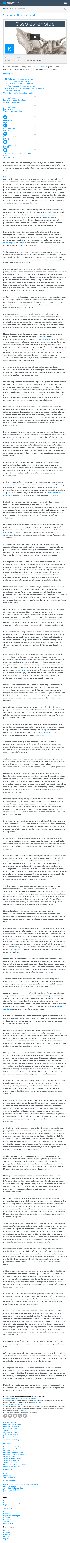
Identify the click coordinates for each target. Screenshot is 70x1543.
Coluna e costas (10, 1428)
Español (6, 1534)
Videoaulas (7, 8)
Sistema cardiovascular (13, 1453)
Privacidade (8, 1523)
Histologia (7, 1470)
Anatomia (7, 1419)
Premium (44, 67)
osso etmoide (44, 339)
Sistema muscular (10, 1449)
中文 (4, 1540)
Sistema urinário (10, 1462)
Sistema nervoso (10, 1451)
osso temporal (45, 732)
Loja (5, 1505)
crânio (47, 218)
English (6, 1530)
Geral (5, 1473)
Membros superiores (12, 1424)
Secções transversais (12, 1438)
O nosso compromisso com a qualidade (20, 1398)
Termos (6, 1521)
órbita (6, 532)
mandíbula (18, 949)
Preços (6, 1501)
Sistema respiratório (12, 1458)
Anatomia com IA (10, 1494)
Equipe (6, 1512)
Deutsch (6, 1532)
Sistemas (7, 1475)
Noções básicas (9, 1422)
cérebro (21, 670)
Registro (7, 1519)
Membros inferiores (11, 1426)
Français (6, 1536)
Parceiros (7, 1514)
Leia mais (7, 177)
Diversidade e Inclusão (12, 1404)
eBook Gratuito (9, 1486)
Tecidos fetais (9, 1477)
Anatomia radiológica (12, 1440)
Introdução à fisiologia (12, 1447)
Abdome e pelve (10, 1432)
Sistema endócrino (11, 1456)
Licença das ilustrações (13, 1503)
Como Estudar (9, 1480)
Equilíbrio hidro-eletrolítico (15, 1464)
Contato (6, 1517)
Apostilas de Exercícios (13, 1488)
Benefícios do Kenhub (12, 1490)
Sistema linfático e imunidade (16, 1454)
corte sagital (9, 243)
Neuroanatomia (9, 1436)
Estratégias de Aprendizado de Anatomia (20, 1484)
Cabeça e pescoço (10, 1434)
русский (6, 1538)
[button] (35, 774)
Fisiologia (7, 1443)
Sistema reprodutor (11, 1466)
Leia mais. (39, 1402)
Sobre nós (7, 1508)
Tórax (5, 1430)
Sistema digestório (11, 1460)
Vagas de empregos (11, 1516)
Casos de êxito (9, 1492)
